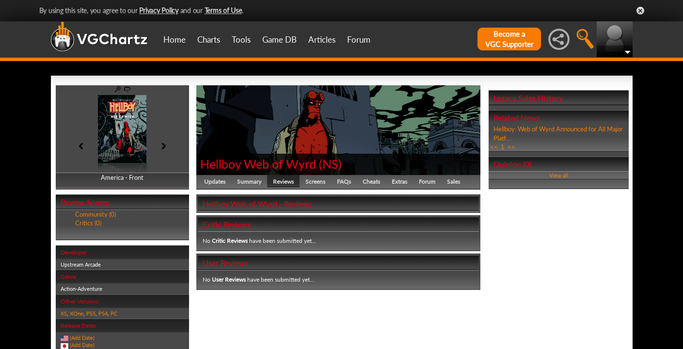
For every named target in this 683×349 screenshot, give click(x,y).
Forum (358, 39)
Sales (453, 181)
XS (64, 313)
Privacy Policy (158, 10)
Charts (208, 39)
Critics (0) (88, 223)
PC (114, 313)
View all (558, 175)
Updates (214, 181)
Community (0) (95, 214)
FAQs (344, 181)
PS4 (103, 313)
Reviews (283, 181)
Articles (321, 39)
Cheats (371, 181)
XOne (76, 313)
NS (330, 164)
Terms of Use (223, 10)
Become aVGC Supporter (509, 39)
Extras (399, 181)
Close (640, 11)
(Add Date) (82, 337)
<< (494, 147)
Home (174, 39)
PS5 (90, 313)
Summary (249, 181)
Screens (315, 181)
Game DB (279, 39)
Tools (241, 39)
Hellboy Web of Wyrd (258, 164)
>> (511, 147)
